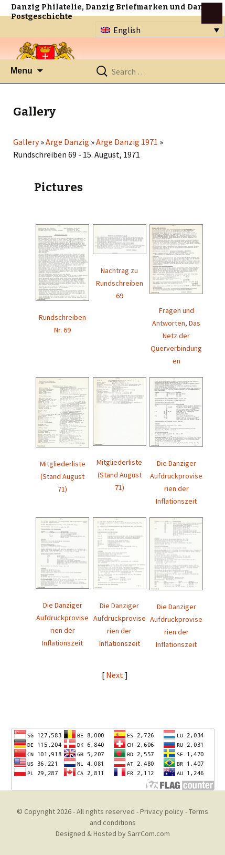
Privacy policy (162, 811)
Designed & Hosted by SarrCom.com (113, 833)
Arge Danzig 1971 (127, 142)
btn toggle (211, 13)
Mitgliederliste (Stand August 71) (62, 476)
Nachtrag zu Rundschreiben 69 (119, 283)
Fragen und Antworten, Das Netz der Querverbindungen (176, 336)
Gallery (26, 142)
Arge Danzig (67, 142)
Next (115, 675)
